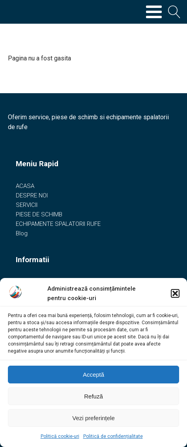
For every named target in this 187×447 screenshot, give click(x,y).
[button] (175, 293)
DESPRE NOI (32, 195)
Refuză (93, 396)
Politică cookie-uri (60, 436)
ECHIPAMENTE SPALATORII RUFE (58, 223)
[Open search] (174, 12)
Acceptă (93, 374)
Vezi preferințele (93, 418)
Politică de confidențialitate (113, 436)
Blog (22, 233)
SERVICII (26, 204)
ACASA (25, 186)
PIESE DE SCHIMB (39, 214)
